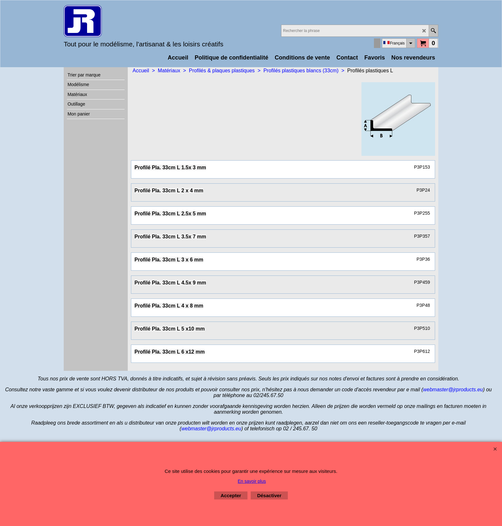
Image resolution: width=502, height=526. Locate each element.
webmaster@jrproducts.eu (453, 389)
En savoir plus (252, 481)
